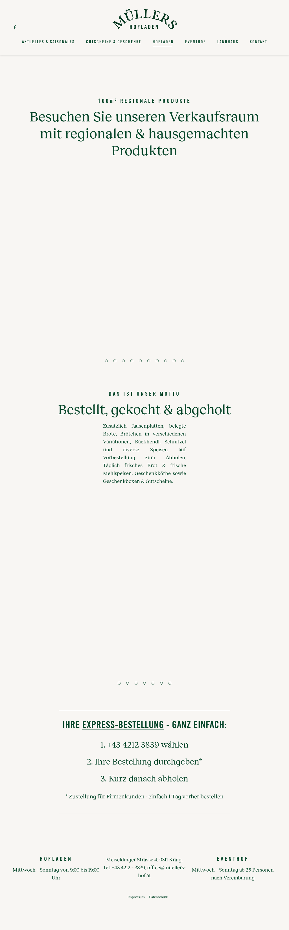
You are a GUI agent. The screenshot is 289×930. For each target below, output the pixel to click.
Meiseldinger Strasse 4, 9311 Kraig (143, 859)
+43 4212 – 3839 (128, 867)
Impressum (136, 897)
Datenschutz (158, 897)
